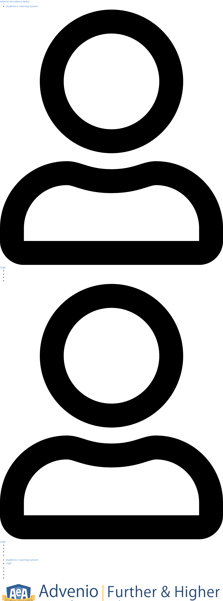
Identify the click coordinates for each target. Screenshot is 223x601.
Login (9, 563)
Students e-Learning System (22, 6)
